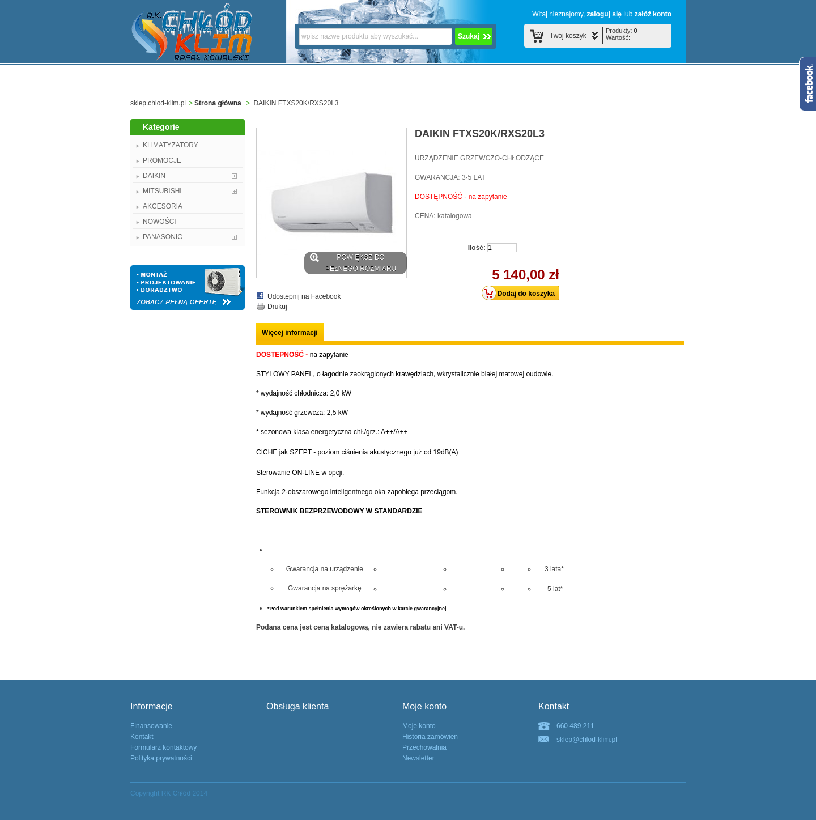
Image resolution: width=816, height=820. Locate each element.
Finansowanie (151, 726)
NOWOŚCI (159, 222)
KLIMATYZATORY (170, 145)
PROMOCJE (162, 160)
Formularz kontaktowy (163, 747)
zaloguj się (604, 14)
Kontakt (142, 737)
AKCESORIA (162, 206)
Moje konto (419, 726)
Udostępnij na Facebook (304, 296)
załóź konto (653, 14)
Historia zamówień (430, 737)
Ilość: (477, 248)
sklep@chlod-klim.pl (586, 739)
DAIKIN (154, 176)
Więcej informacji (290, 333)
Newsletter (418, 758)
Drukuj (277, 307)
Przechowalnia (424, 747)
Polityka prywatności (161, 758)
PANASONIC (162, 237)
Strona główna (217, 103)
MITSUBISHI (162, 191)
